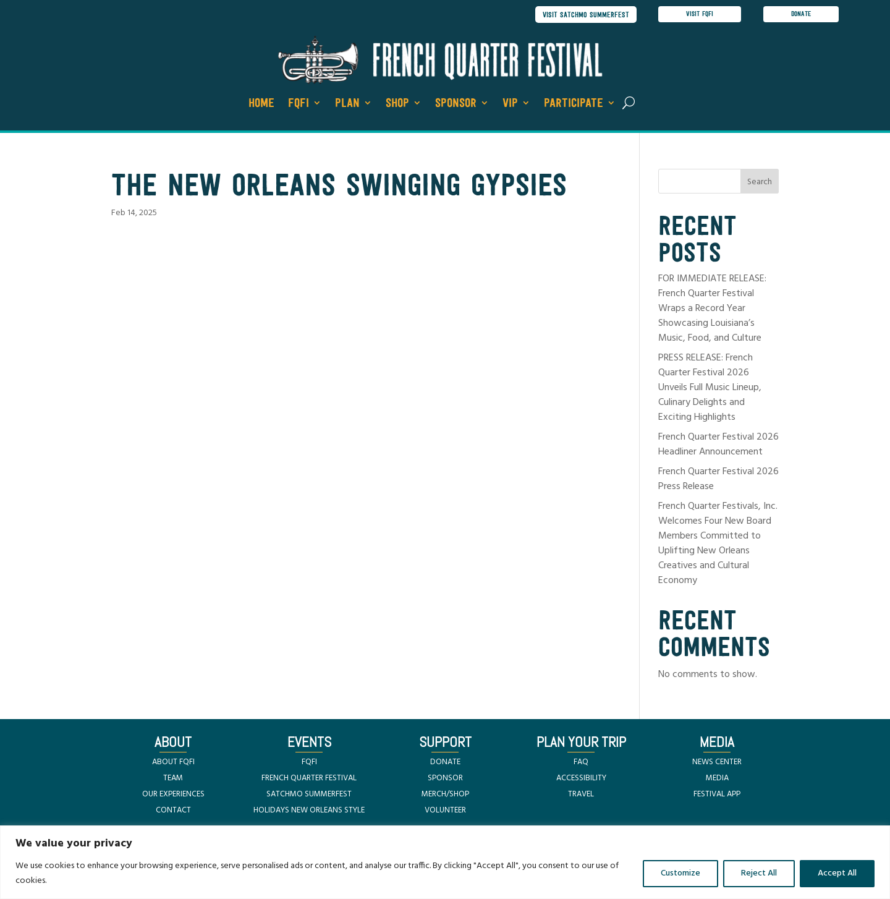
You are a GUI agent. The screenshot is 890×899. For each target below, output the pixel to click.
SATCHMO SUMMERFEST (309, 795)
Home (261, 104)
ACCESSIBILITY (581, 779)
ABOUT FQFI (173, 763)
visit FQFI (700, 15)
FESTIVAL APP (716, 795)
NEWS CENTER (717, 763)
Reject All (759, 873)
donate (802, 15)
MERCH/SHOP (445, 795)
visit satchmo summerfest (583, 15)
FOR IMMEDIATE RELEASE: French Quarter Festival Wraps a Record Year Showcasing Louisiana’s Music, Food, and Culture (712, 309)
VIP (510, 104)
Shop (397, 104)
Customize (680, 873)
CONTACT (173, 811)
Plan (347, 104)
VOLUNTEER (445, 811)
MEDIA (717, 779)
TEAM (173, 779)
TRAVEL (581, 795)
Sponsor (456, 104)
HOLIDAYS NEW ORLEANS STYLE (309, 811)
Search (759, 184)
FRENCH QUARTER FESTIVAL (309, 779)
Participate (573, 104)
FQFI (298, 104)
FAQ (581, 763)
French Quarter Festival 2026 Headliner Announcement (718, 445)
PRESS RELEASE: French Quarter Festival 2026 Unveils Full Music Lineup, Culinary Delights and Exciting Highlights (709, 389)
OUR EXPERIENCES (173, 795)
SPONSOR (445, 779)
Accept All (837, 873)
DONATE (445, 763)
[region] (445, 862)
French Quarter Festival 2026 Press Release (718, 480)
